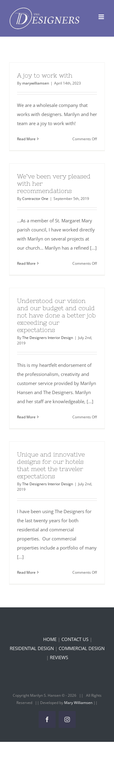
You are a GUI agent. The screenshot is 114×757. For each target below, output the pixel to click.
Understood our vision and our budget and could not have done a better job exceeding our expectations (56, 315)
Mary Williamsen (78, 702)
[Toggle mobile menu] (101, 17)
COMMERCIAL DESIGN (82, 648)
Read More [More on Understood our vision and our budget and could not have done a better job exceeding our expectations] (26, 417)
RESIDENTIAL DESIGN (32, 648)
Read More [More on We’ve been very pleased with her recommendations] (26, 263)
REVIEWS (59, 657)
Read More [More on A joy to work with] (26, 138)
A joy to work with (44, 75)
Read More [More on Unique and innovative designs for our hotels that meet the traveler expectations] (26, 572)
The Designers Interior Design (47, 337)
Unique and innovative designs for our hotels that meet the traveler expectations (51, 465)
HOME (50, 639)
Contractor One (35, 198)
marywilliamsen (35, 83)
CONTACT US (74, 639)
